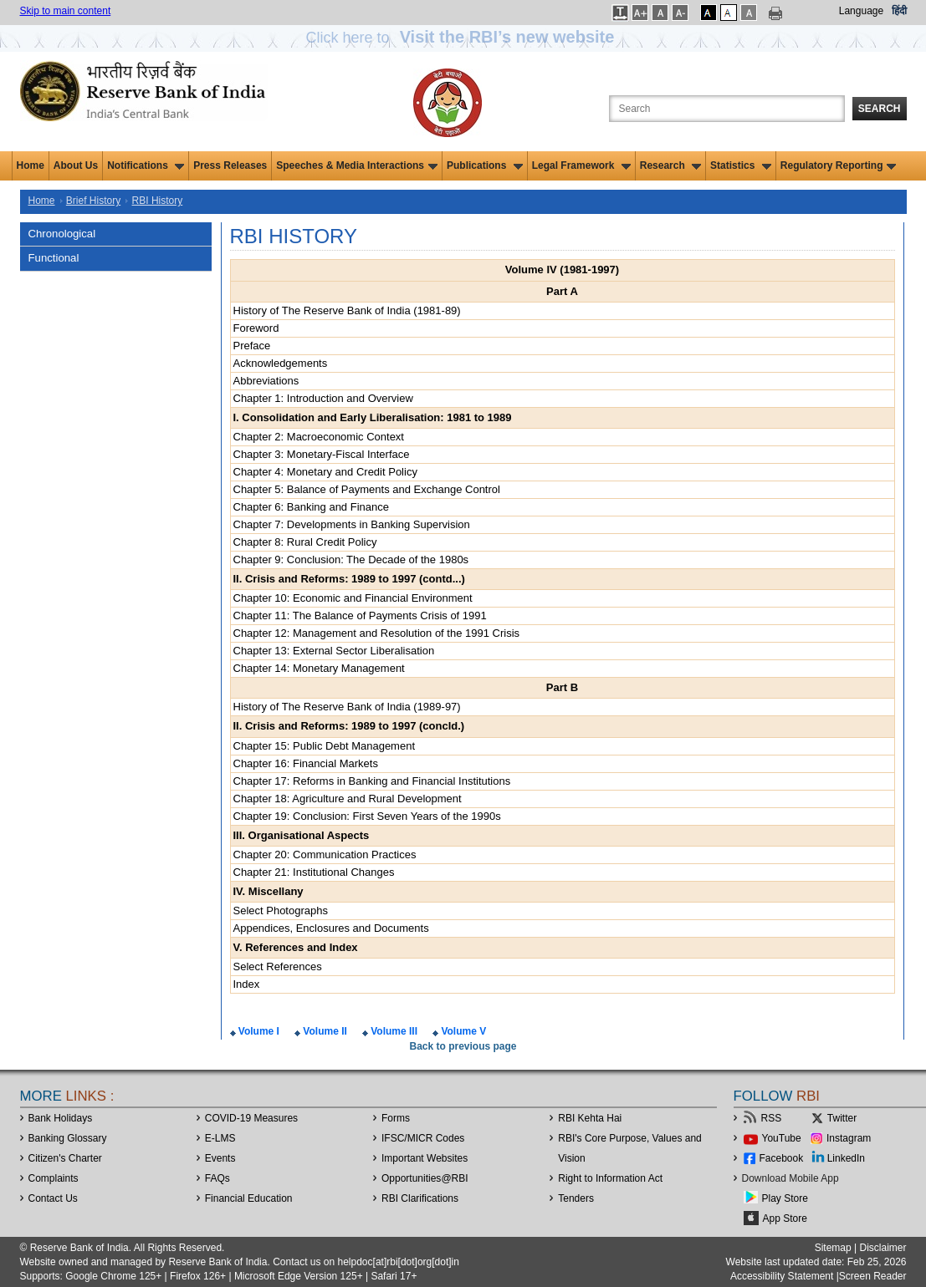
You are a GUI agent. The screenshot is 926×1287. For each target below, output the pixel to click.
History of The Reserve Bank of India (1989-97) (347, 706)
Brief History (93, 200)
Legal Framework (581, 165)
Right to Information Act (610, 1178)
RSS (771, 1118)
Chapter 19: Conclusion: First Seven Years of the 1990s (367, 816)
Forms (395, 1118)
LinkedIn (846, 1158)
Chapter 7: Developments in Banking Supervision (351, 524)
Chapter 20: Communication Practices (325, 854)
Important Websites (424, 1158)
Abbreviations (266, 380)
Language (861, 11)
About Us (76, 165)
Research (670, 165)
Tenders (576, 1198)
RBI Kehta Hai (590, 1118)
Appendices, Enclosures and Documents (331, 928)
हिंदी (899, 11)
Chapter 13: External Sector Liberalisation (334, 650)
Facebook (782, 1158)
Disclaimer (882, 1248)
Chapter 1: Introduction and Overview (323, 398)
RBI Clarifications (419, 1198)
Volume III (392, 1031)
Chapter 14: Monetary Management (319, 668)
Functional (53, 258)
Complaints (53, 1178)
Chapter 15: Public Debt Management (324, 746)
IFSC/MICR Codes (422, 1138)
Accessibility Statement (781, 1276)
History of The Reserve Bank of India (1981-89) (347, 310)
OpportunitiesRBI (424, 1178)
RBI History (157, 200)
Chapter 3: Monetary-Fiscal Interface (321, 454)
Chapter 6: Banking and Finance (311, 507)
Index (246, 984)
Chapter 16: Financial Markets (305, 763)
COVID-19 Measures (251, 1118)
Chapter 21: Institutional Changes (314, 872)
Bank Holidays (60, 1118)
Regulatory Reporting (838, 165)
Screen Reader (873, 1276)
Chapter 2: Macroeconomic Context (318, 436)
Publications (485, 165)
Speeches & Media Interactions (356, 165)
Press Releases (230, 165)
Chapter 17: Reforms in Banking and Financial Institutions (372, 781)
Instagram (848, 1138)
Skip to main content (65, 11)
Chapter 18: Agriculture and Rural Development (347, 798)
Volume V (462, 1031)
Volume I (257, 1031)
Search (879, 108)
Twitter (842, 1118)
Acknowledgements (280, 363)
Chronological (62, 233)
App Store (785, 1218)
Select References (277, 966)
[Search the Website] (727, 108)
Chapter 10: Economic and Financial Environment (353, 598)
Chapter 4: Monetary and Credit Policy (325, 471)
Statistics (740, 165)
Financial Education (249, 1198)
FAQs (217, 1178)
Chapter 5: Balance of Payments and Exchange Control (366, 489)
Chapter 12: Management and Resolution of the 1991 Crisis (376, 633)
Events (220, 1158)
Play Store (785, 1198)
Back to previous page (462, 1046)
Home (30, 165)
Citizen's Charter (65, 1158)
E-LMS (220, 1138)
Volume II (323, 1031)
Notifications (145, 165)
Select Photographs (280, 910)
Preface (252, 345)
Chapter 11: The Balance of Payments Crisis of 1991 (360, 615)
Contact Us (53, 1198)
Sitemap (833, 1248)
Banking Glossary (67, 1138)
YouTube (781, 1138)
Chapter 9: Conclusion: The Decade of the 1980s (351, 559)
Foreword (256, 328)
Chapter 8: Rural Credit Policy (305, 542)
